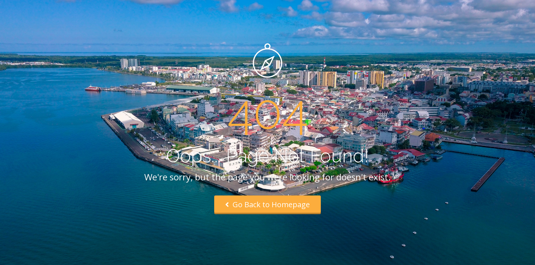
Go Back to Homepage (267, 204)
